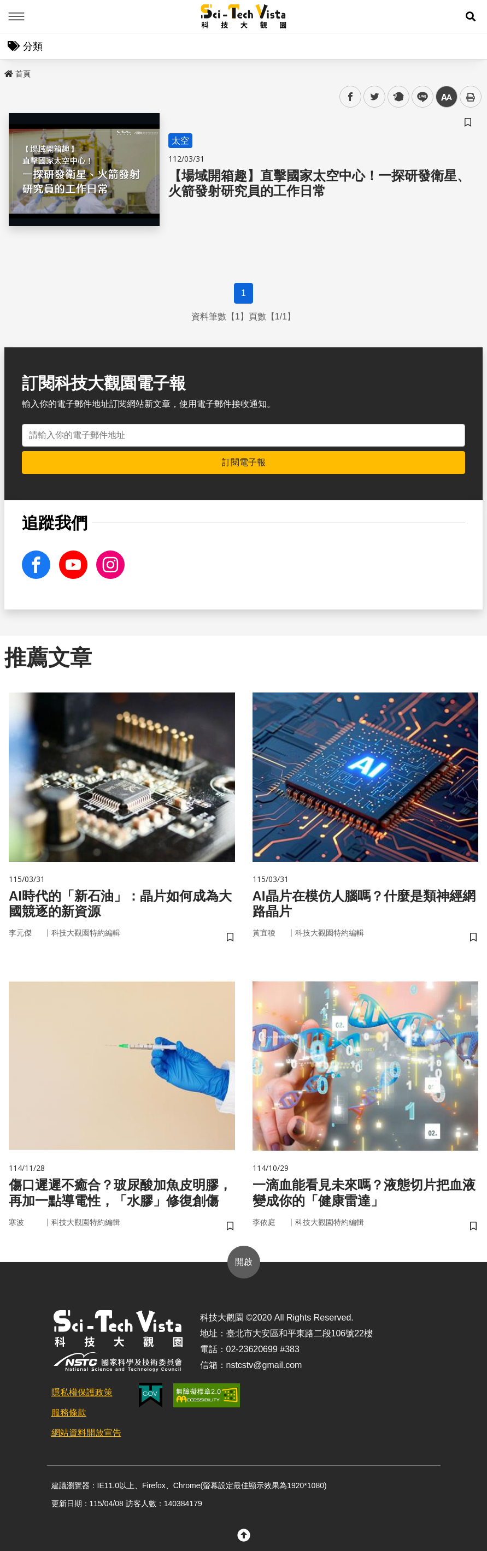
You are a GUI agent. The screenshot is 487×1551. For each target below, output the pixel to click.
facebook (350, 97)
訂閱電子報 (244, 462)
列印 (471, 97)
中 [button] (446, 97)
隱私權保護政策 (82, 1392)
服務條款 (68, 1412)
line (419, 97)
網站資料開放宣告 (86, 1432)
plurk (397, 97)
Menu (16, 16)
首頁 (17, 73)
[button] (470, 16)
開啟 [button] (244, 1261)
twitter (374, 97)
